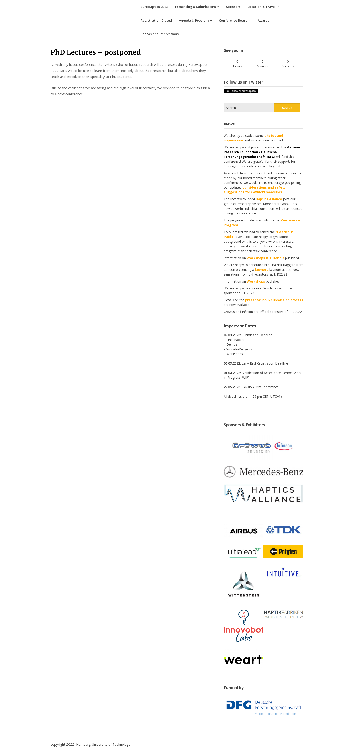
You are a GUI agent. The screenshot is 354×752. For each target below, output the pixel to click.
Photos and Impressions (160, 34)
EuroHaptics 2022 (154, 7)
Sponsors (233, 7)
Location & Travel (261, 7)
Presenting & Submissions (195, 7)
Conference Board (233, 20)
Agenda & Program (194, 20)
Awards (263, 20)
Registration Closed (156, 20)
